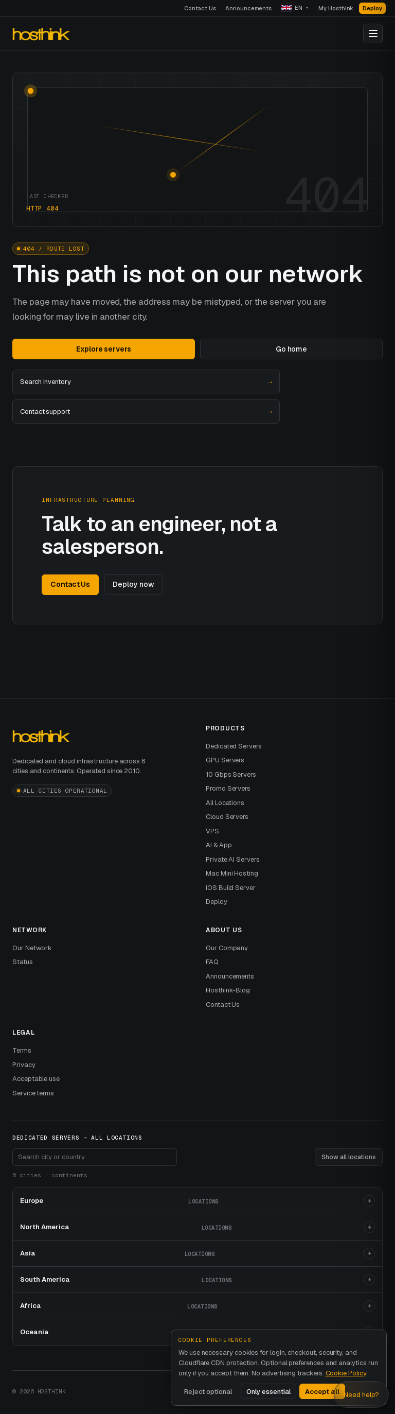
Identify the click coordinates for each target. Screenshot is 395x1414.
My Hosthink (335, 8)
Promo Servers (228, 788)
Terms (21, 1050)
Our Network (32, 948)
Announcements (248, 8)
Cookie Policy (346, 1373)
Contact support (146, 412)
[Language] (295, 7)
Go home (292, 349)
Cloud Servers (227, 816)
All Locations (225, 802)
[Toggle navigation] (373, 33)
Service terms (33, 1093)
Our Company (227, 948)
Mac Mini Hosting (232, 873)
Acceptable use (36, 1078)
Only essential (268, 1391)
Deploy (372, 8)
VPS (212, 831)
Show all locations (348, 1157)
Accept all (322, 1391)
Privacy (23, 1064)
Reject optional (208, 1391)
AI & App (218, 845)
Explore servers (103, 349)
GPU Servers (225, 760)
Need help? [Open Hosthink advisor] (361, 1394)
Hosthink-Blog (228, 990)
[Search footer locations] (94, 1157)
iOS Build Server (231, 887)
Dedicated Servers (234, 746)
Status (22, 961)
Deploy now (133, 584)
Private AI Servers (233, 859)
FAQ (212, 961)
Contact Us (200, 8)
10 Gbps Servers (231, 774)
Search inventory (146, 382)
